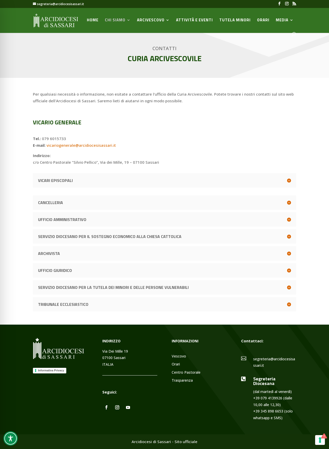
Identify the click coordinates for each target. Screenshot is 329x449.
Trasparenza (182, 380)
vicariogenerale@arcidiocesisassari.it (81, 145)
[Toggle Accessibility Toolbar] (10, 438)
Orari (263, 20)
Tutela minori (235, 20)
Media (282, 20)
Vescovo (179, 356)
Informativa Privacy (51, 370)
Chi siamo (115, 20)
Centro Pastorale (186, 372)
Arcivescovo (150, 20)
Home (92, 20)
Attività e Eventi (194, 20)
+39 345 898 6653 (268, 411)
